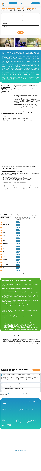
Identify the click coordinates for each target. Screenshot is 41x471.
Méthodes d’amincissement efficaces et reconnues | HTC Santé (16, 393)
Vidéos (3, 419)
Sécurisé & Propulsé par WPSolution (20, 450)
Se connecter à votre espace (6, 424)
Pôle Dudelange (18, 420)
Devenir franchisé (5, 423)
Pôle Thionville (29, 422)
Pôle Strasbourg (29, 421)
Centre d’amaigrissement (3, 393)
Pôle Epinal (17, 421)
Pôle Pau (17, 426)
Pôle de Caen (18, 419)
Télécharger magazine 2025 (6, 425)
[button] (22, 3)
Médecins (3, 420)
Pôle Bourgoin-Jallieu (19, 418)
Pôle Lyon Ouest (18, 422)
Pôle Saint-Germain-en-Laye (31, 420)
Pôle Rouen (29, 419)
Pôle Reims (29, 418)
